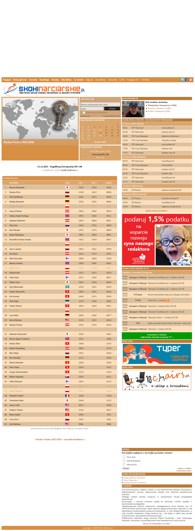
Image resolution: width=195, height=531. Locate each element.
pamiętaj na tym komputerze (97, 112)
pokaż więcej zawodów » (157, 210)
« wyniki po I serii (50, 170)
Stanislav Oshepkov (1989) (159, 108)
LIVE (122, 79)
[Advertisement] (60, 38)
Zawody (33, 79)
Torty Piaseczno (130, 480)
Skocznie (112, 79)
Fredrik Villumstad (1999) (159, 111)
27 (106, 136)
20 (106, 133)
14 (112, 130)
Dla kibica (66, 79)
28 (112, 136)
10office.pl (108, 528)
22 (118, 133)
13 (106, 130)
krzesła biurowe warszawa (134, 482)
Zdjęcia (89, 79)
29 (118, 136)
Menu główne (20, 79)
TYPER (145, 79)
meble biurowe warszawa (134, 478)
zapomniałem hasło (111, 116)
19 (100, 133)
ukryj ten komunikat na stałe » (157, 523)
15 (118, 130)
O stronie (78, 79)
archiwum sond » (184, 470)
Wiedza (55, 79)
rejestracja (85, 116)
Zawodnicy (100, 79)
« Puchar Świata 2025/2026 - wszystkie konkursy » (59, 439)
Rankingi (44, 79)
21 (112, 133)
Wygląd (7, 79)
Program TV (133, 79)
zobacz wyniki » (185, 468)
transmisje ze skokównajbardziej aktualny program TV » (157, 335)
